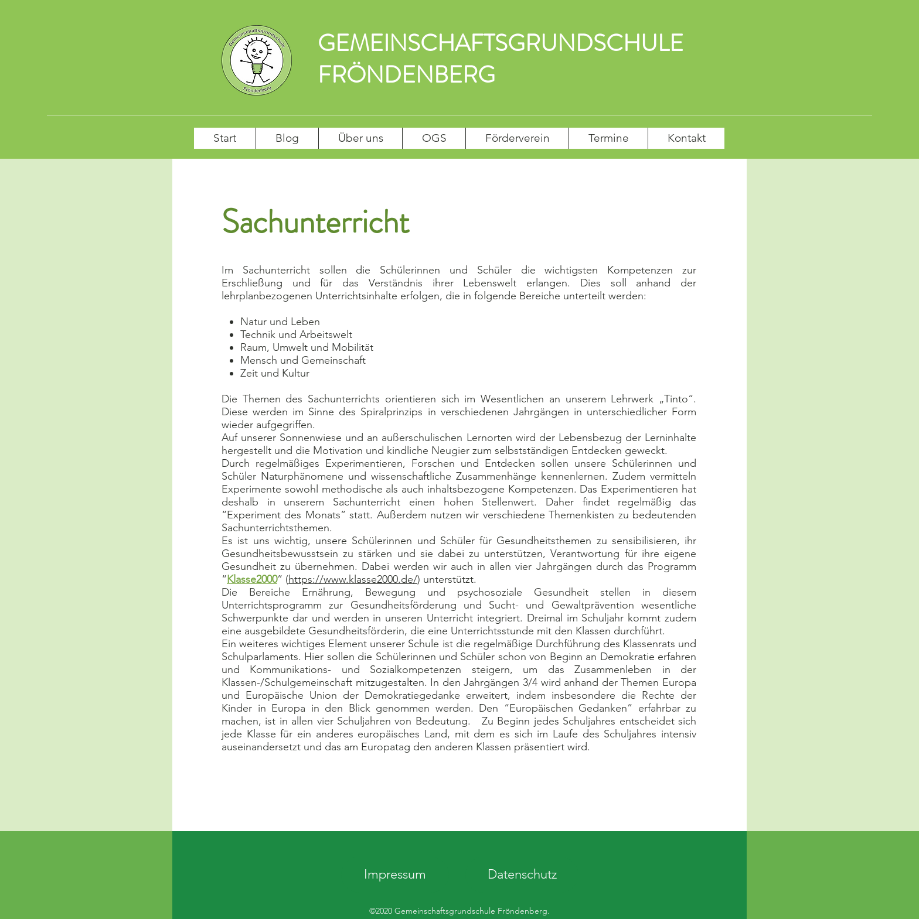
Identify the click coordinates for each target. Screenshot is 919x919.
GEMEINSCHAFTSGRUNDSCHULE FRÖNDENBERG (500, 58)
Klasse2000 (252, 579)
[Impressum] (395, 875)
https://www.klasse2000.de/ (352, 579)
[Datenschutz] (521, 875)
